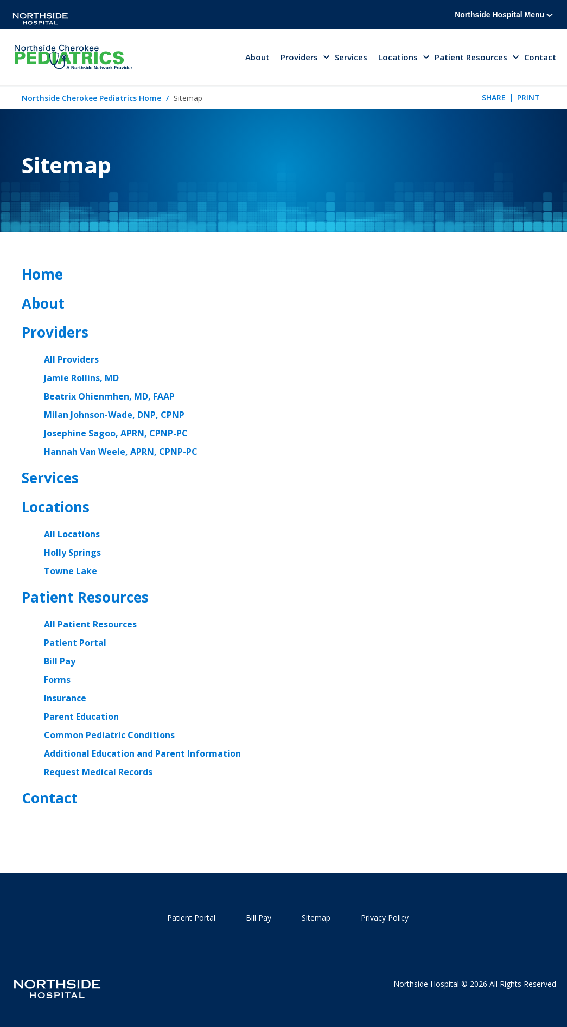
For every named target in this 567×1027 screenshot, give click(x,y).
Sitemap (316, 917)
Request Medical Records (98, 772)
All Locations (72, 534)
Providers (55, 332)
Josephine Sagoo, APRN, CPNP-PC (116, 433)
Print (528, 97)
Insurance (65, 698)
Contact (540, 57)
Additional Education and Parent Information (142, 753)
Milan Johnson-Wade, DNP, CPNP (114, 415)
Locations (56, 507)
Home (42, 274)
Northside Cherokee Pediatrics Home (91, 98)
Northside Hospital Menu (504, 14)
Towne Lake (70, 571)
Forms (57, 680)
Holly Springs (72, 553)
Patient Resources (85, 597)
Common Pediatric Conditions (109, 735)
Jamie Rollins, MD (81, 378)
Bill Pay (59, 661)
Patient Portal (75, 643)
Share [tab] (494, 97)
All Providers (71, 359)
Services (351, 57)
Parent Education (81, 716)
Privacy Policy (385, 917)
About (257, 57)
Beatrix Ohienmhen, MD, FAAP (109, 396)
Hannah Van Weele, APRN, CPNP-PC (121, 452)
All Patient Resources (90, 624)
